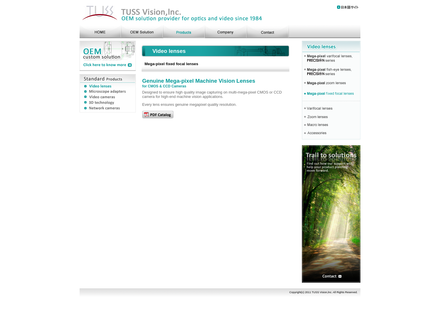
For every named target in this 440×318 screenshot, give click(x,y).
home (100, 30)
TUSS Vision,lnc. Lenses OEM (172, 12)
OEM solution (108, 56)
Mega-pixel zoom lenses (331, 84)
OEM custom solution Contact (331, 214)
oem (142, 30)
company (226, 30)
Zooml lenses (331, 117)
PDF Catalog (157, 114)
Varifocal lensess (331, 107)
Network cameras (108, 109)
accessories (331, 134)
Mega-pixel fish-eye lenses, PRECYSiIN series (331, 71)
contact (268, 30)
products (184, 30)
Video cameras (108, 97)
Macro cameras (331, 125)
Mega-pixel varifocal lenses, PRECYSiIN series (331, 58)
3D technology (108, 103)
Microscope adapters (108, 91)
